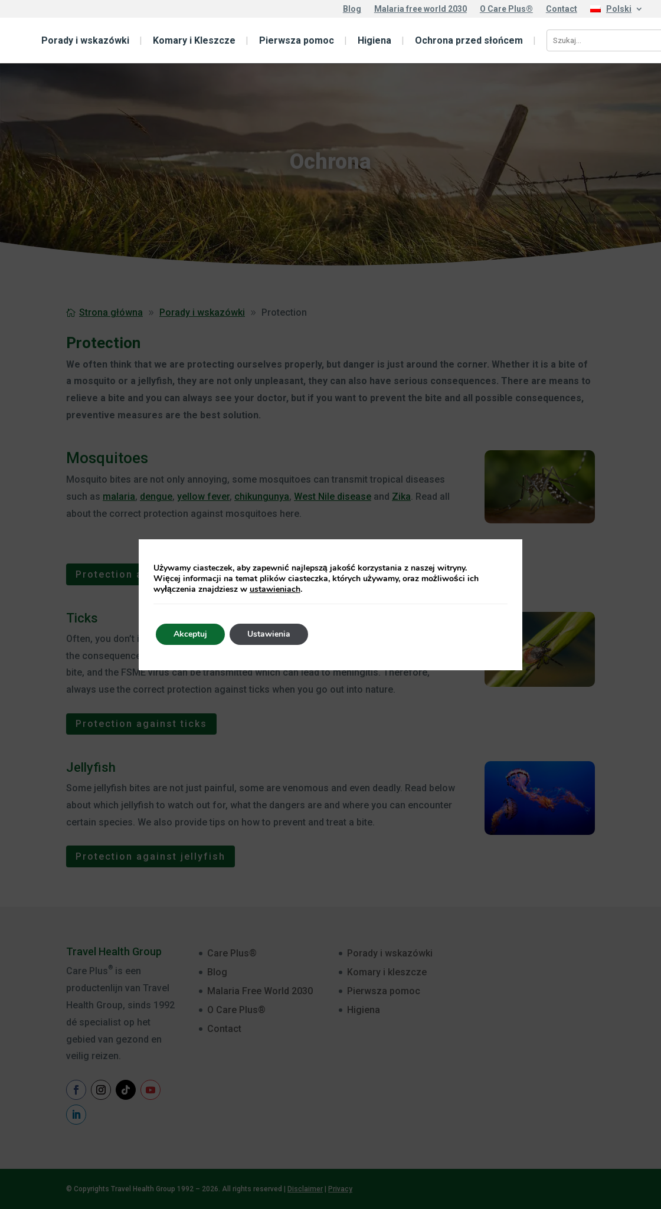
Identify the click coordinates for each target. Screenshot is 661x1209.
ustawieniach (275, 589)
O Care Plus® (506, 9)
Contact (561, 9)
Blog (352, 9)
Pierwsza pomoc (296, 40)
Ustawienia (268, 634)
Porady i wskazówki (85, 40)
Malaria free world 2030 (420, 9)
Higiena (374, 40)
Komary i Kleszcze (194, 40)
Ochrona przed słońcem (469, 40)
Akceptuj (190, 634)
